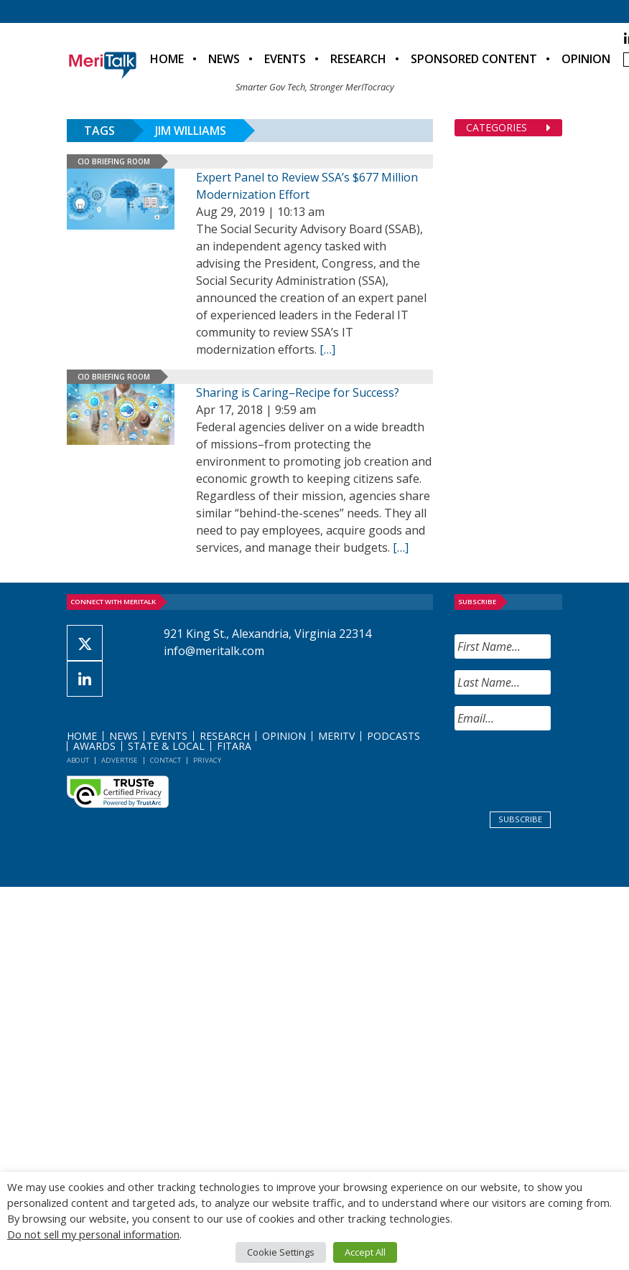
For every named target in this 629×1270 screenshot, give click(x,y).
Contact (165, 760)
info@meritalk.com (214, 651)
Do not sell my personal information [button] (93, 1234)
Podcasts (393, 736)
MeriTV (336, 736)
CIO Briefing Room (114, 161)
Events (285, 59)
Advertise (119, 760)
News (224, 59)
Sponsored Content (474, 59)
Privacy (207, 760)
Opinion (586, 59)
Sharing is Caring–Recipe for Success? (297, 392)
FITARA (234, 746)
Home (167, 59)
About (78, 760)
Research (358, 59)
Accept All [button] (365, 1252)
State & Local (166, 746)
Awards (94, 746)
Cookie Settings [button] (280, 1252)
